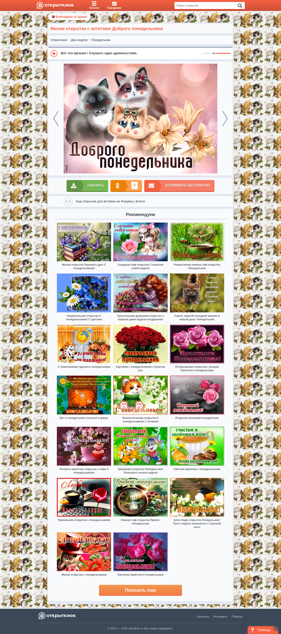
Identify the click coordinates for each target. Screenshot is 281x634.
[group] (140, 53)
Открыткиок (58, 40)
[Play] (54, 53)
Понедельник (101, 40)
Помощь (237, 616)
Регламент (220, 616)
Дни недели (79, 40)
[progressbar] (223, 53)
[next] (225, 118)
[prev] (56, 118)
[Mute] (214, 53)
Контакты (203, 616)
